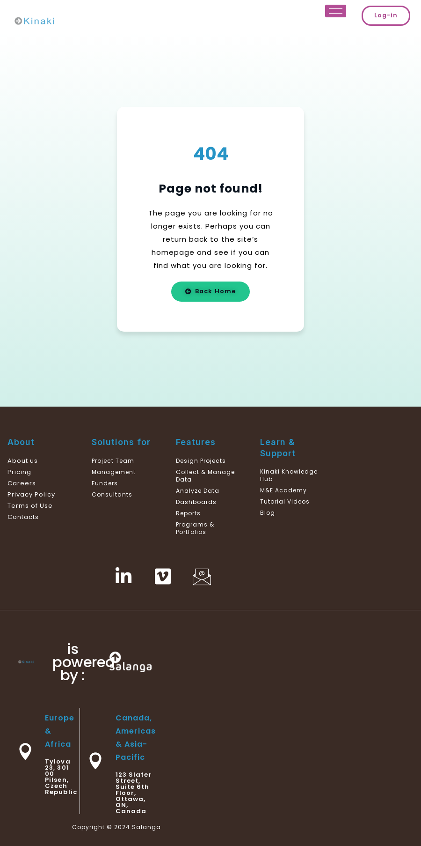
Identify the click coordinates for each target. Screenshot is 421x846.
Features (196, 442)
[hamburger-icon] (335, 11)
